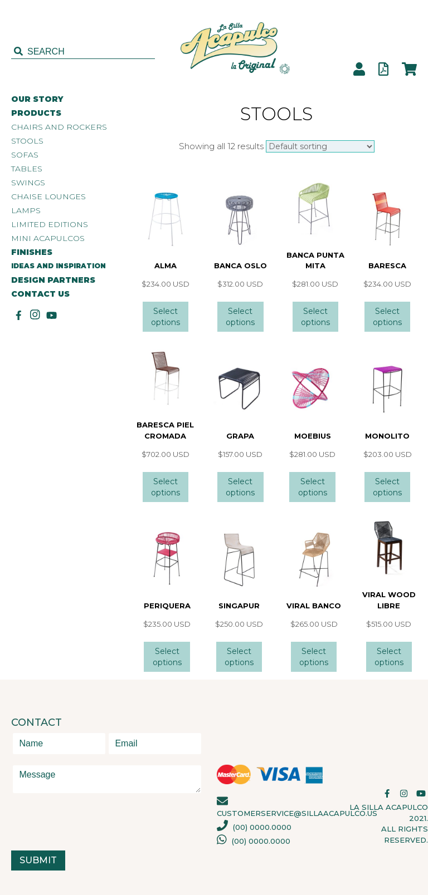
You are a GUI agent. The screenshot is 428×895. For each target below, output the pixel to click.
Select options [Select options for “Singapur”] (239, 656)
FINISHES (31, 252)
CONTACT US (40, 294)
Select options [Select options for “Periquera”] (167, 656)
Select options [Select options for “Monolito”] (387, 487)
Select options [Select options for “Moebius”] (312, 487)
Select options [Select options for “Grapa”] (240, 487)
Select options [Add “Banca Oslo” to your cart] (240, 316)
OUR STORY (37, 99)
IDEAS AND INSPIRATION (58, 266)
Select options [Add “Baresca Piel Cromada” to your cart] (165, 487)
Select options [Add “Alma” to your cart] (165, 316)
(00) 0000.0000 (254, 827)
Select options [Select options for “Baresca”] (387, 316)
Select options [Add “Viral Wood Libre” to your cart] (388, 656)
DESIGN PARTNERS (53, 280)
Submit (38, 860)
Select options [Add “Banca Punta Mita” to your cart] (315, 316)
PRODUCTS (36, 113)
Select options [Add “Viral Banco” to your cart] (313, 656)
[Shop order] (320, 146)
